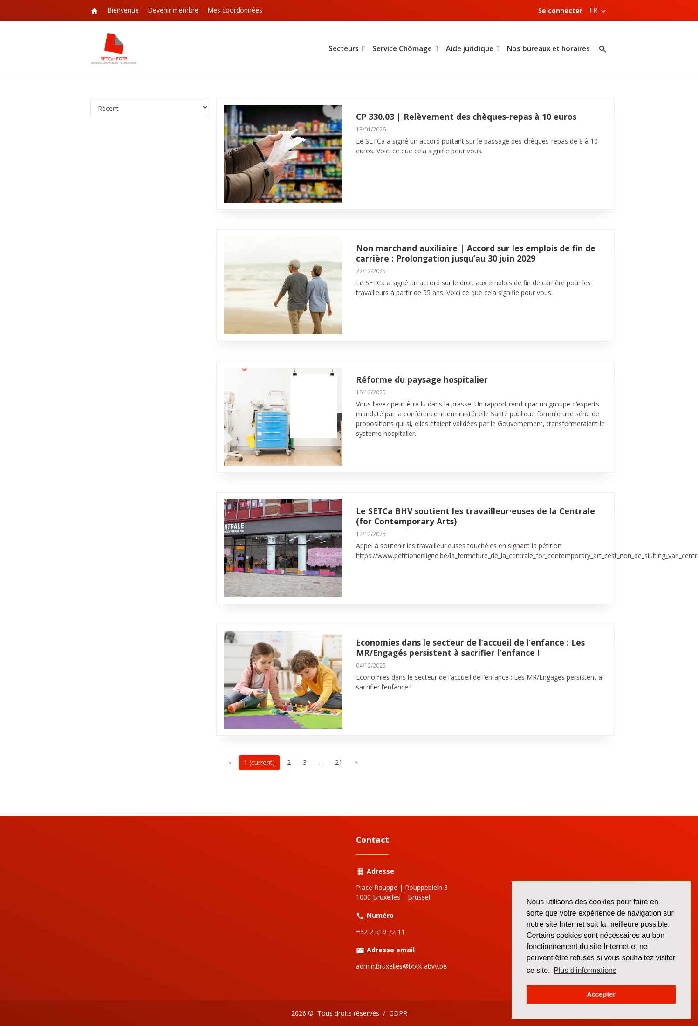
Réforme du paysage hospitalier (422, 379)
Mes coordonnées (234, 10)
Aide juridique (469, 49)
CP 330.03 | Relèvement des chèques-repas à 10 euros (466, 116)
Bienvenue (123, 10)
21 (338, 762)
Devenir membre (173, 10)
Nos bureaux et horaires (548, 49)
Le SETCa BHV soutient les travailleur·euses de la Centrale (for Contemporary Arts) (475, 516)
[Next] (356, 762)
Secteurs (343, 49)
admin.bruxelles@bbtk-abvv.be (401, 966)
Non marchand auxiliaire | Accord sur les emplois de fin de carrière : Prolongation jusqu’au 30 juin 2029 (475, 253)
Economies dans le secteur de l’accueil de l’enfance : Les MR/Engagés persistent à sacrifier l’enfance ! (470, 647)
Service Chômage (402, 49)
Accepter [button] (601, 994)
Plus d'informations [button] (585, 970)
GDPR (398, 1013)
